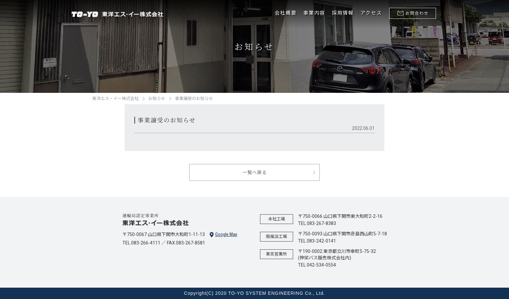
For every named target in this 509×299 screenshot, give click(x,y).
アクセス (371, 13)
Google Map (223, 234)
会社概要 (286, 13)
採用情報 (343, 13)
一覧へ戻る (254, 172)
